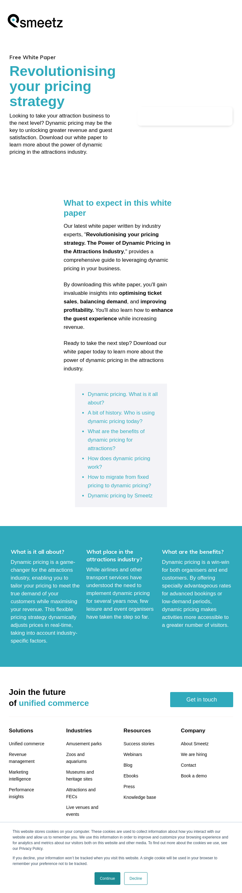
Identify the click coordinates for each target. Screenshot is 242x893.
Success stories (139, 743)
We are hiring (194, 754)
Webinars (133, 754)
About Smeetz (195, 743)
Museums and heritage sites (80, 775)
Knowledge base (140, 797)
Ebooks (131, 775)
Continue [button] (107, 878)
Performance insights (21, 793)
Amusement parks (84, 743)
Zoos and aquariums (76, 758)
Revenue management (22, 758)
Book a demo (194, 775)
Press (129, 786)
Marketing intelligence (20, 775)
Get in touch (201, 699)
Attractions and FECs (80, 793)
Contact (188, 765)
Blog (128, 765)
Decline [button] (136, 878)
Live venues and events (82, 811)
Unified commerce (26, 743)
